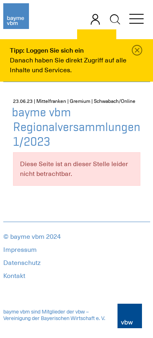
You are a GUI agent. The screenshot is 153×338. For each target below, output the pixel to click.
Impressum (20, 250)
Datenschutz (22, 263)
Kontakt (14, 276)
